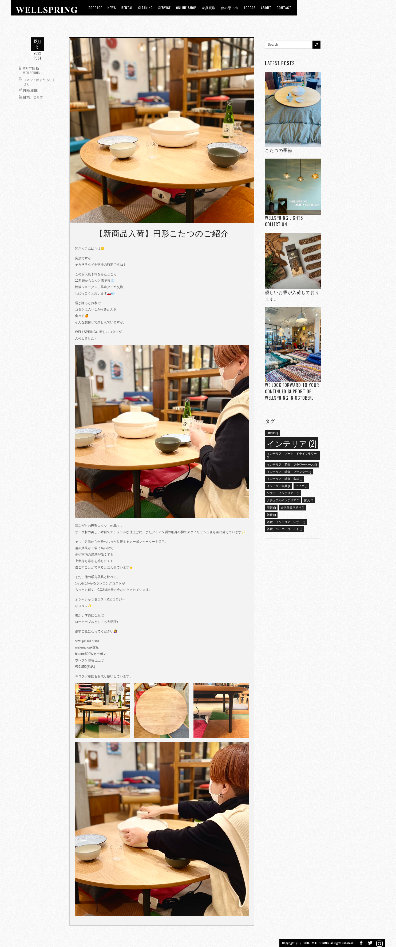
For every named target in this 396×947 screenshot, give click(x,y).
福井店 (38, 97)
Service (164, 7)
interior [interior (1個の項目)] (272, 432)
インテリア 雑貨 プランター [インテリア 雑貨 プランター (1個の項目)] (289, 471)
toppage (95, 7)
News (27, 97)
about (266, 7)
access (250, 7)
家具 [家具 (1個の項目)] (308, 500)
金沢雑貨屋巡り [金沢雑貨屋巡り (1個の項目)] (292, 507)
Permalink (30, 90)
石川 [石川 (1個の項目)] (271, 507)
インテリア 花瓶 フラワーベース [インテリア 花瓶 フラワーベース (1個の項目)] (292, 464)
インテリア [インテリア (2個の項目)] (291, 443)
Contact (284, 7)
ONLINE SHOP (186, 7)
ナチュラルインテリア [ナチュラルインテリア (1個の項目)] (283, 500)
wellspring (31, 72)
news (112, 7)
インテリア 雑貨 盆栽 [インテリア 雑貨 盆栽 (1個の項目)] (284, 478)
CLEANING (145, 7)
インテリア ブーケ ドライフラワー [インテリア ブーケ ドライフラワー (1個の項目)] (292, 455)
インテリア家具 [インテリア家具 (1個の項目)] (278, 486)
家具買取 (209, 7)
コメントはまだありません (39, 81)
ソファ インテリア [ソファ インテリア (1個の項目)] (283, 493)
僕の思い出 (229, 7)
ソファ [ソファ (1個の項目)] (301, 486)
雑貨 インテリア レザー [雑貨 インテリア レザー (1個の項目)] (286, 522)
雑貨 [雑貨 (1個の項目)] (271, 514)
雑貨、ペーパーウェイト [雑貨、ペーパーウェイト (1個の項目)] (284, 528)
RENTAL (127, 7)
